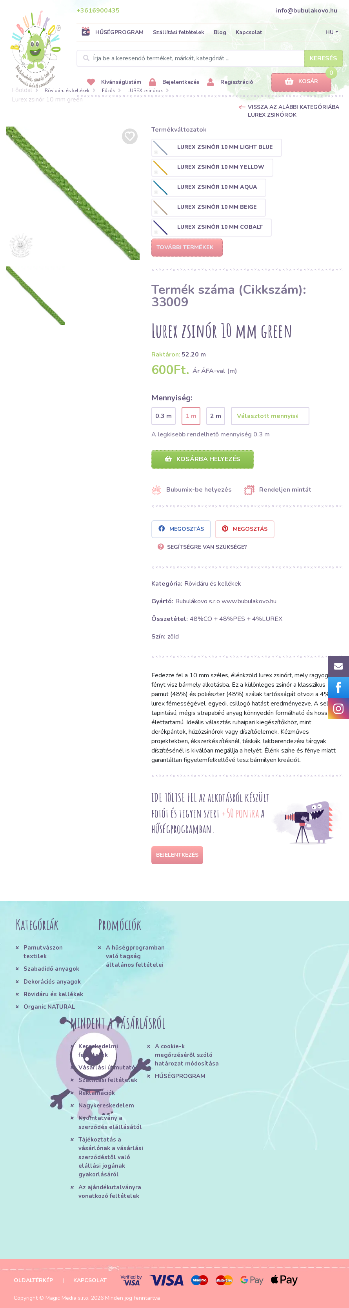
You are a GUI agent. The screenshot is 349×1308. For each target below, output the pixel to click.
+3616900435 (98, 10)
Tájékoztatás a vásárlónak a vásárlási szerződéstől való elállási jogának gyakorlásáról (110, 1157)
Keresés (323, 58)
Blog (220, 32)
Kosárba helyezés (202, 459)
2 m (215, 416)
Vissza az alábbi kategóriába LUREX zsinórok (293, 111)
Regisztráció (230, 82)
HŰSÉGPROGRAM (112, 32)
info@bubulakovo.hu (306, 10)
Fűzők (108, 90)
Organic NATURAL (49, 1007)
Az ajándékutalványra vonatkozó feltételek (109, 1191)
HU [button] (329, 32)
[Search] (209, 58)
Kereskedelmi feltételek (98, 1050)
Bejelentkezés (174, 82)
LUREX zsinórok (145, 90)
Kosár (301, 82)
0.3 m (163, 416)
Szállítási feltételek (178, 32)
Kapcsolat (249, 32)
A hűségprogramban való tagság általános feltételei (135, 956)
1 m (190, 416)
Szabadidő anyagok (51, 969)
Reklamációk (96, 1093)
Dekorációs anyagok (52, 982)
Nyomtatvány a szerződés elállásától (110, 1122)
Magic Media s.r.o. (67, 1298)
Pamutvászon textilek (43, 952)
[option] (73, 193)
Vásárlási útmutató (106, 1067)
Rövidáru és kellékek (67, 90)
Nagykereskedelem (106, 1105)
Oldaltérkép (33, 1280)
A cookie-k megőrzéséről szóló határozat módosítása (187, 1055)
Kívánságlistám (114, 82)
